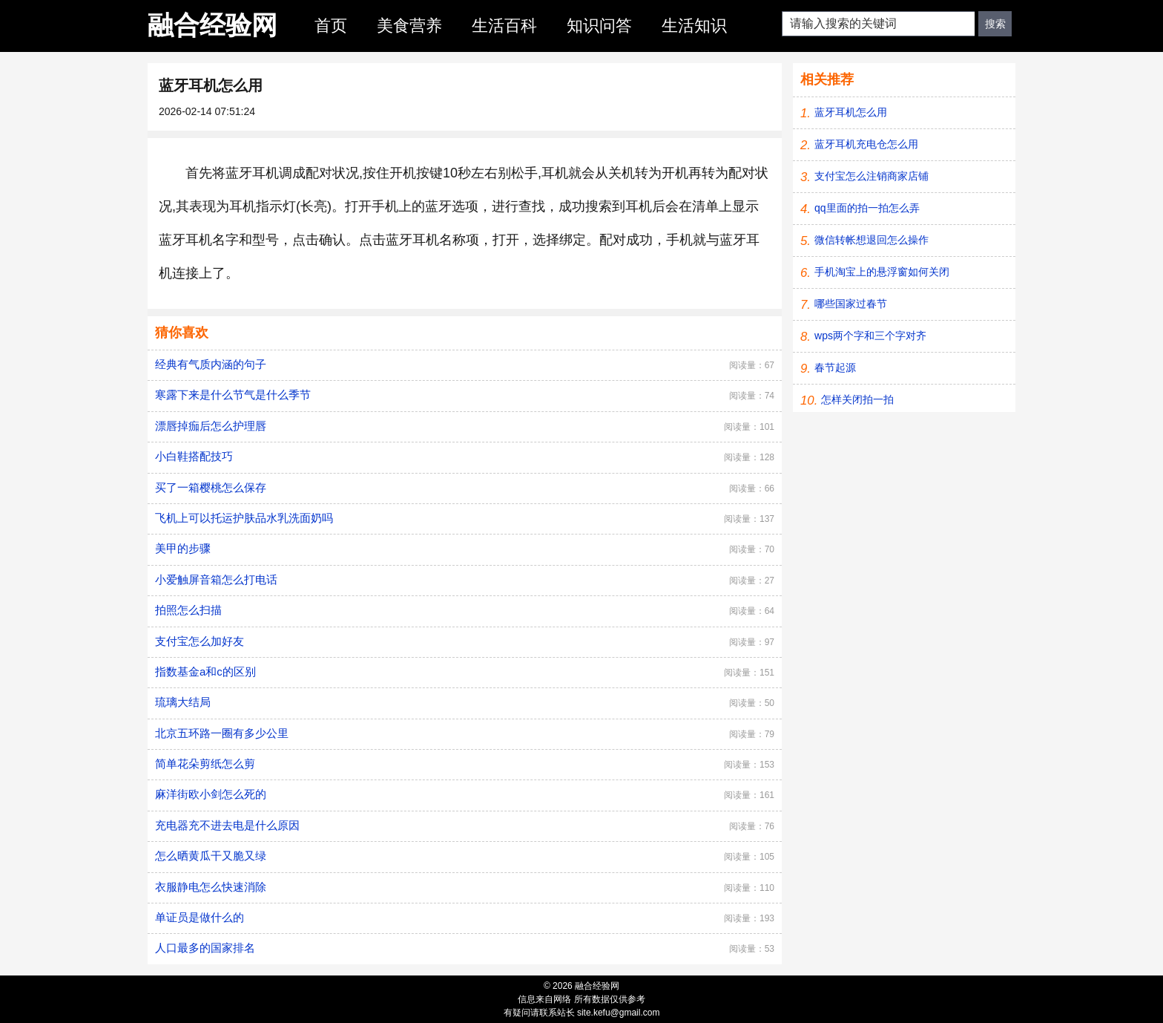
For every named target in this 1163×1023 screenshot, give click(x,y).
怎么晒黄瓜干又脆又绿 (210, 855)
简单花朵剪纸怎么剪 (205, 763)
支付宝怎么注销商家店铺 (871, 176)
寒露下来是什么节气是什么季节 (233, 394)
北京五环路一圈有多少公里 (222, 733)
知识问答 (599, 25)
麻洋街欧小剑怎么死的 (210, 794)
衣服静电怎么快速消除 (210, 886)
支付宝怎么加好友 (199, 641)
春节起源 (835, 367)
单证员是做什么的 (199, 917)
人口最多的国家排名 (205, 947)
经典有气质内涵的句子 (210, 364)
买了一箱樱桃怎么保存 (210, 487)
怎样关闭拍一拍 (857, 399)
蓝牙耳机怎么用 (850, 112)
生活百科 (504, 25)
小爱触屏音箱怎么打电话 (216, 579)
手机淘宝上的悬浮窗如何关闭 (881, 272)
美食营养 (409, 25)
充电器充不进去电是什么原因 (227, 825)
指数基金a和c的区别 (205, 671)
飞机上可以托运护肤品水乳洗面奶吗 (244, 518)
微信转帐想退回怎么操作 (871, 240)
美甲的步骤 (183, 548)
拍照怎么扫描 (188, 610)
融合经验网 (212, 24)
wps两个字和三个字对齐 (870, 335)
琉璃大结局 (183, 702)
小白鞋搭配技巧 (194, 456)
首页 (330, 25)
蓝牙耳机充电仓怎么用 (866, 144)
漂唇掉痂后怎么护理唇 (210, 425)
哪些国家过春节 (850, 304)
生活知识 (694, 25)
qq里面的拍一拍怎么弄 (867, 208)
